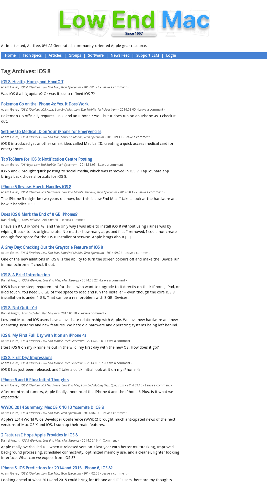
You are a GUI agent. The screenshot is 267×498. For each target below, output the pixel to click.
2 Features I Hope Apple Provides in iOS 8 (39, 435)
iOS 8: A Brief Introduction (25, 274)
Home (10, 55)
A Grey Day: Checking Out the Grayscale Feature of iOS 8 (52, 247)
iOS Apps (47, 109)
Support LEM (147, 55)
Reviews (89, 192)
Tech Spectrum (71, 87)
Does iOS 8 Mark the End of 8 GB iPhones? (39, 214)
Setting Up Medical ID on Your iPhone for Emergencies (51, 131)
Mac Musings (70, 280)
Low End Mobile (85, 109)
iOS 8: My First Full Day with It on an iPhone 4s (43, 335)
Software (96, 55)
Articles (55, 55)
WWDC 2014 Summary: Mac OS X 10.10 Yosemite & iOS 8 (52, 407)
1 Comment (108, 440)
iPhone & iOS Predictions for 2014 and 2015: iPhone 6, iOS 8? (57, 468)
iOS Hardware (50, 192)
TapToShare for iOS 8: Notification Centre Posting (46, 159)
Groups (75, 55)
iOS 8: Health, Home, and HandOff (32, 81)
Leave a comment (114, 87)
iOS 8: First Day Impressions (26, 357)
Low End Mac (50, 87)
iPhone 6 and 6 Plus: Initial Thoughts (35, 379)
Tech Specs (32, 55)
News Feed (119, 55)
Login (171, 55)
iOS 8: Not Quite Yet (19, 307)
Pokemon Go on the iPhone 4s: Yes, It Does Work (44, 104)
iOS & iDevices (30, 87)
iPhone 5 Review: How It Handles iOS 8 (36, 186)
